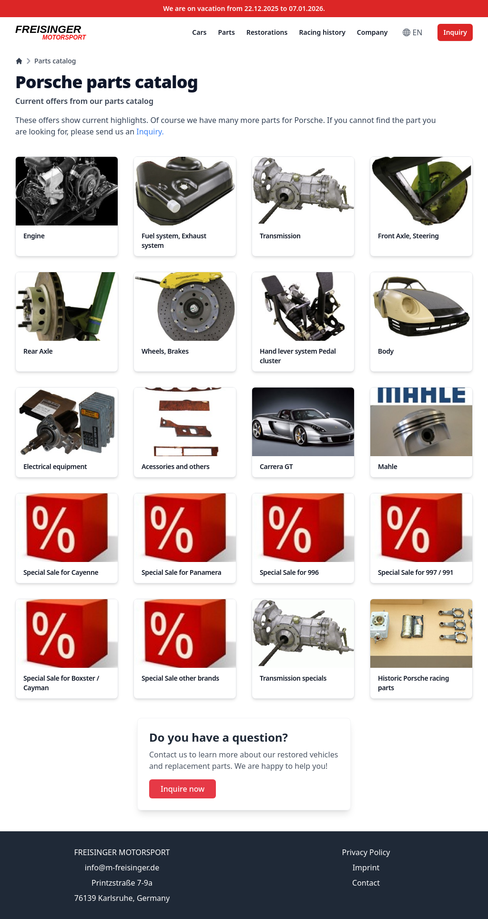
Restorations (267, 32)
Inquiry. (150, 131)
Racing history (322, 32)
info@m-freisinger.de (122, 867)
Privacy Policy (366, 852)
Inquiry (455, 32)
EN (412, 32)
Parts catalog (55, 60)
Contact (366, 883)
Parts (226, 32)
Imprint (366, 867)
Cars (199, 32)
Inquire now (182, 789)
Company (372, 32)
